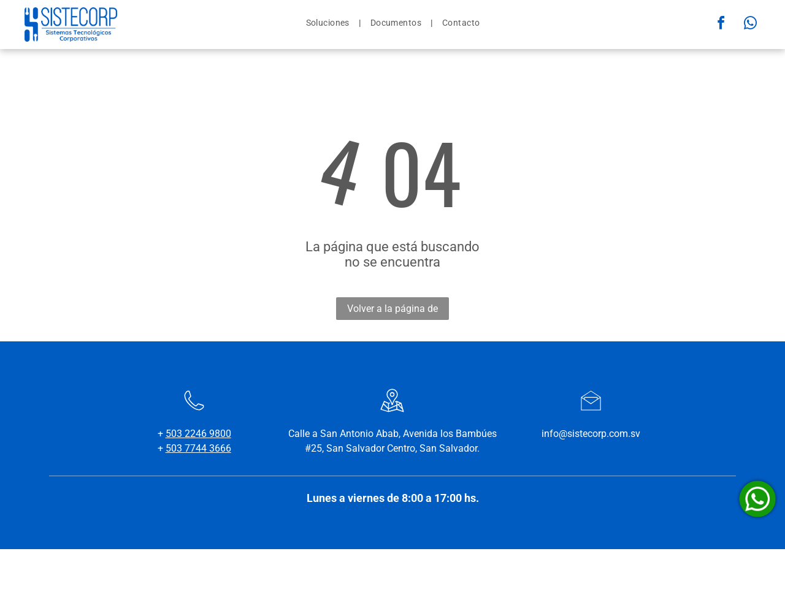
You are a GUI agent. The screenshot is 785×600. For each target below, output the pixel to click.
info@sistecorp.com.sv (591, 433)
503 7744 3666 (198, 448)
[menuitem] (329, 23)
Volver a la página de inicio (392, 311)
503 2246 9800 (198, 433)
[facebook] (721, 24)
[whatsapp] (750, 24)
